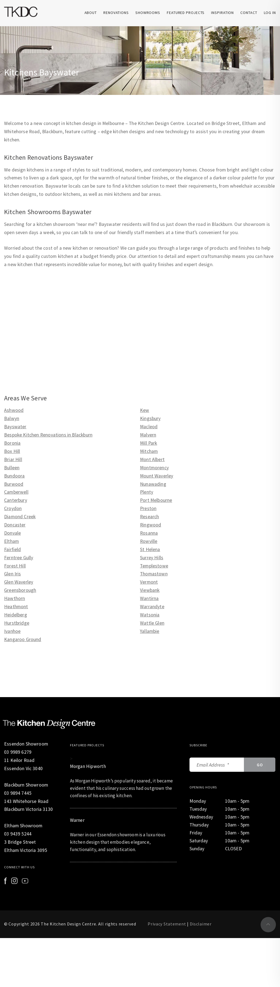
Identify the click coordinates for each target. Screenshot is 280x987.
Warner (77, 820)
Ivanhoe (12, 631)
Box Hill (12, 451)
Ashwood (14, 410)
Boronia (12, 443)
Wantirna (149, 598)
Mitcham (149, 451)
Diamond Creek (20, 517)
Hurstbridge (16, 623)
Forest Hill (15, 566)
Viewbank (149, 590)
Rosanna (149, 533)
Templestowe (154, 566)
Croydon (13, 508)
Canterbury (15, 500)
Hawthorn (14, 598)
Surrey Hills (151, 558)
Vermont (149, 582)
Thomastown (154, 574)
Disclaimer (201, 924)
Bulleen (11, 468)
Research (149, 517)
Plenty (146, 492)
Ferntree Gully (18, 558)
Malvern (148, 435)
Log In (270, 12)
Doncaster (15, 525)
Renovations (116, 12)
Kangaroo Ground (22, 639)
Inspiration (222, 12)
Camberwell (16, 492)
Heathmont (16, 607)
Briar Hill (13, 459)
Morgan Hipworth (88, 766)
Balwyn (11, 418)
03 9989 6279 (17, 752)
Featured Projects (186, 12)
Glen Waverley (18, 582)
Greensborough (20, 590)
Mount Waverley (156, 476)
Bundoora (14, 476)
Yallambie (149, 631)
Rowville (148, 541)
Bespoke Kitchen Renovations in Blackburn (48, 435)
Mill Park (148, 443)
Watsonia (149, 615)
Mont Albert (152, 459)
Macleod (149, 427)
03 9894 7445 (17, 793)
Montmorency (154, 468)
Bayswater (15, 427)
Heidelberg (15, 615)
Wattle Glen (152, 623)
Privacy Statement (167, 924)
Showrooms (147, 12)
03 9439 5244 (17, 834)
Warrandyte (152, 607)
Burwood (13, 484)
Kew (144, 410)
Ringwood (150, 525)
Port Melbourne (156, 500)
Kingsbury (150, 418)
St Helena (150, 549)
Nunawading (153, 484)
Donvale (12, 533)
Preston (148, 508)
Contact (248, 12)
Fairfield (12, 549)
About (90, 12)
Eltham (11, 541)
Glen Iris (12, 574)
